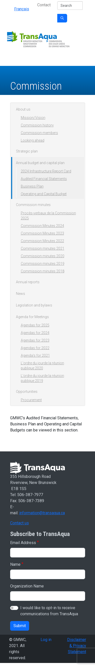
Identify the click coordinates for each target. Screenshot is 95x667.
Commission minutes (33, 205)
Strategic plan (27, 151)
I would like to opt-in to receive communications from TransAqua (49, 610)
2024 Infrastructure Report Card (46, 171)
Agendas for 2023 (35, 340)
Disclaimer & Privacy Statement (76, 645)
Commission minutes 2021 (42, 248)
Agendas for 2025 (35, 325)
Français (21, 9)
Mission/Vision (33, 118)
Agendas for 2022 (35, 348)
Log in (46, 639)
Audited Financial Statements (44, 179)
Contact (44, 5)
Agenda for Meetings (32, 317)
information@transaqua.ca (42, 512)
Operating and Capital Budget (44, 194)
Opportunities (26, 392)
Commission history (37, 125)
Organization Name (27, 586)
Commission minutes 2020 (42, 256)
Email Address (23, 542)
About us (23, 109)
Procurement (31, 400)
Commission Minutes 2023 (42, 233)
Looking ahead (32, 140)
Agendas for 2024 (35, 333)
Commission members (39, 133)
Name (15, 564)
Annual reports (28, 282)
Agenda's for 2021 (35, 355)
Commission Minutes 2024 (42, 226)
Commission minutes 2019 (42, 264)
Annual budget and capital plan (40, 163)
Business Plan (32, 186)
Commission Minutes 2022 (42, 241)
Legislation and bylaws (34, 305)
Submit (19, 625)
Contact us (19, 523)
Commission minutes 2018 (42, 271)
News (20, 294)
